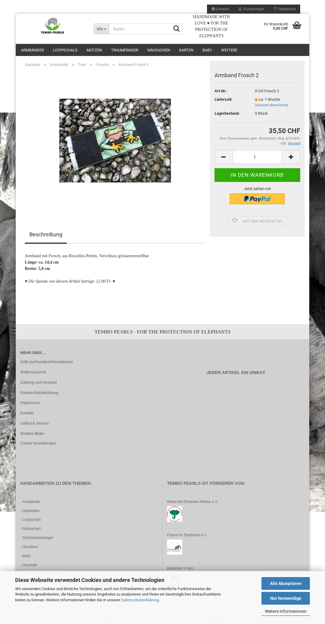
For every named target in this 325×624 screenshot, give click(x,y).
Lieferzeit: (223, 99)
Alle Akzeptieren (286, 583)
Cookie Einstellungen (38, 443)
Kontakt (27, 413)
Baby (207, 50)
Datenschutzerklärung (140, 600)
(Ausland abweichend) (271, 105)
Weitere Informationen (286, 611)
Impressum (30, 402)
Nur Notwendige (285, 598)
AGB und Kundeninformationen (46, 362)
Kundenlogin (251, 9)
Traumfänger (124, 50)
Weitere (229, 50)
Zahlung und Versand (38, 382)
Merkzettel (285, 9)
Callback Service (34, 423)
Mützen (94, 50)
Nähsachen (158, 50)
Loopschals (65, 50)
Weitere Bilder (32, 433)
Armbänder (32, 50)
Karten (186, 50)
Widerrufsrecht (33, 372)
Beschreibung (45, 234)
